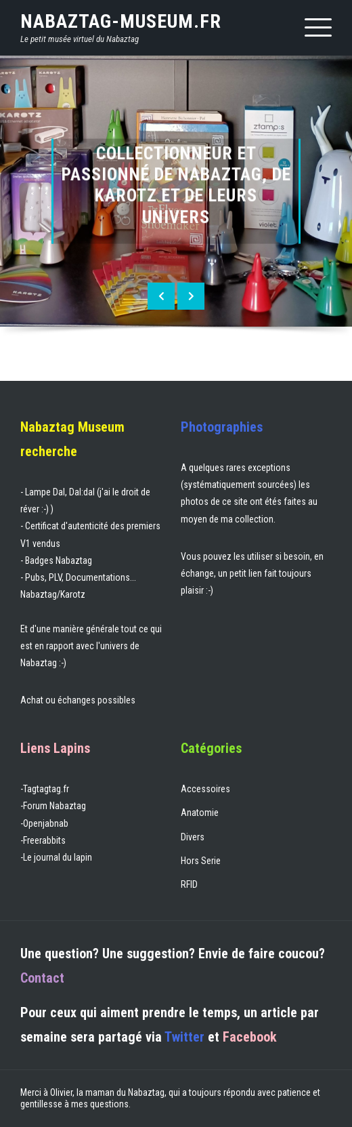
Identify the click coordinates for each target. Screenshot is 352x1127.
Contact (42, 978)
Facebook (250, 1037)
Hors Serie (201, 860)
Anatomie (200, 812)
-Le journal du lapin (56, 857)
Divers (192, 837)
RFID (189, 884)
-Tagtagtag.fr (44, 788)
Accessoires (205, 788)
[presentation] (161, 296)
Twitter (184, 1037)
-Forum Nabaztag (53, 805)
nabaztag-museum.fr (120, 21)
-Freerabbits (43, 840)
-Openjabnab (44, 823)
